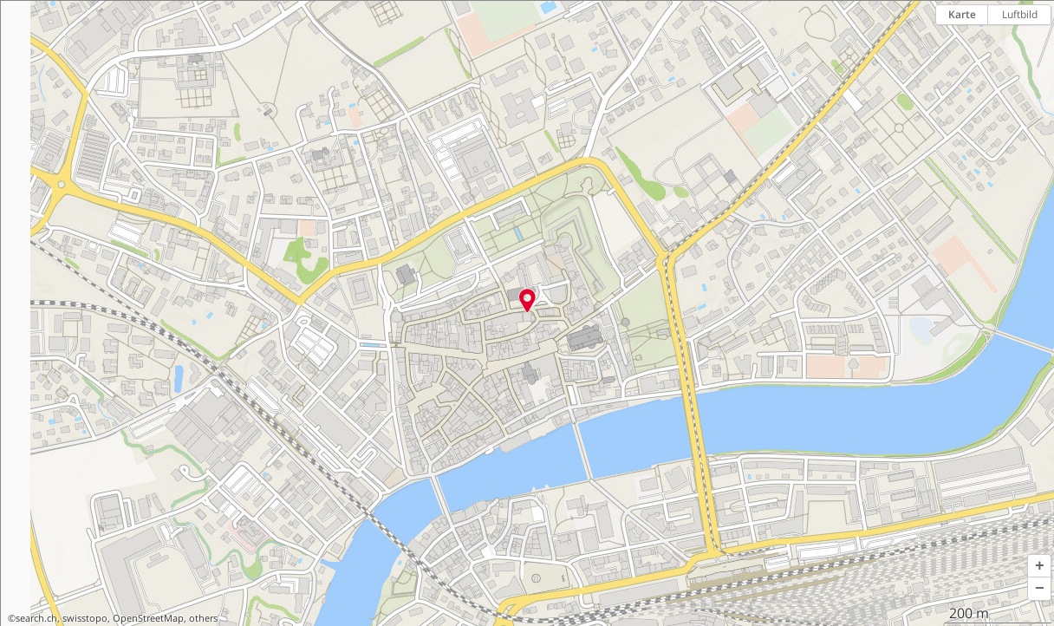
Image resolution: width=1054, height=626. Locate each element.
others (203, 618)
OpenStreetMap (148, 618)
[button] (1039, 566)
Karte (962, 14)
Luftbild (1020, 14)
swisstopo (84, 618)
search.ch (36, 618)
